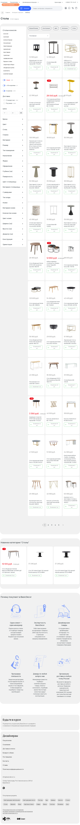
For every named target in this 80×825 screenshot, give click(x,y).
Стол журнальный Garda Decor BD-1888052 (36, 304)
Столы (5, 804)
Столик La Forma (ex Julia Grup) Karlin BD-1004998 (35, 104)
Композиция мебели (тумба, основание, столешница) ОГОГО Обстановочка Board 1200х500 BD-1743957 (70, 459)
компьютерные (7, 40)
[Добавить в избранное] (42, 43)
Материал (65, 28)
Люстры (40, 800)
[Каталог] (24, 8)
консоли (5, 34)
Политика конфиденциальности (13, 769)
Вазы (19, 804)
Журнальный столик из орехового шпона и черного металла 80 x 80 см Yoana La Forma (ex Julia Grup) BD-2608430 (35, 145)
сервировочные (8, 58)
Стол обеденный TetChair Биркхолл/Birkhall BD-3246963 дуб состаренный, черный (11, 570)
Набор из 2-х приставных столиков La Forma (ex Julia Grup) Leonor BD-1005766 (71, 63)
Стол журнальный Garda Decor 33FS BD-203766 (71, 304)
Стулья (68, 800)
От (4, 113)
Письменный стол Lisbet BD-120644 (34, 382)
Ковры (38, 804)
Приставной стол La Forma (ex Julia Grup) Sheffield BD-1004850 (70, 186)
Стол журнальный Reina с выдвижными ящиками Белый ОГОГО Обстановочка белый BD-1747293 (53, 102)
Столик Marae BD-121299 (52, 63)
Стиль (74, 28)
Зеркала (12, 804)
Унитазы (52, 804)
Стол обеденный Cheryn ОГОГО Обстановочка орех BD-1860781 (36, 264)
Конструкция (46, 28)
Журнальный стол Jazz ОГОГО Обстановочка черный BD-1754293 (35, 62)
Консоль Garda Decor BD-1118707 (53, 419)
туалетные (6, 55)
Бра (47, 800)
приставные (6, 52)
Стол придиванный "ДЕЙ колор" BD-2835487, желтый (71, 104)
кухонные (6, 37)
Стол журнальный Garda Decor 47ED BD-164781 (53, 148)
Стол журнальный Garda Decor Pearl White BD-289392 (53, 460)
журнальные (7, 49)
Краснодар (59, 2)
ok (21, 113)
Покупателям (7, 740)
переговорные (7, 46)
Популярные (38, 36)
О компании (6, 745)
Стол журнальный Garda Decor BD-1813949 (53, 342)
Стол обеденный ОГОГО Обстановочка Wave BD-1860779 (54, 380)
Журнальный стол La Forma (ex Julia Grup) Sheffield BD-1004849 (70, 341)
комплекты (6, 71)
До (13, 113)
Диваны (53, 800)
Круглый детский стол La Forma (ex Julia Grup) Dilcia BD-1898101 (35, 502)
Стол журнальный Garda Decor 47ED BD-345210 (36, 461)
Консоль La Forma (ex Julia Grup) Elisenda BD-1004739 (53, 502)
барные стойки (7, 61)
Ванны (45, 804)
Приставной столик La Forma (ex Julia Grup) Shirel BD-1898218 (35, 186)
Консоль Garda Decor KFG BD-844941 (70, 419)
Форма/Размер (33, 28)
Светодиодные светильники (12, 800)
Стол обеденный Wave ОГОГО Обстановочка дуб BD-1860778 (35, 341)
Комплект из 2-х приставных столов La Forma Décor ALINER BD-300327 (71, 499)
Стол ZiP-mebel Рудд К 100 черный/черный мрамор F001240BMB (65, 571)
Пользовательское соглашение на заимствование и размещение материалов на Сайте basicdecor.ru (18, 811)
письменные (7, 43)
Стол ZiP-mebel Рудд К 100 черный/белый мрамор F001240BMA (38, 571)
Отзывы (5, 765)
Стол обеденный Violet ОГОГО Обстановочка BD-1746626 (53, 303)
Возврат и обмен (8, 753)
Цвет (56, 28)
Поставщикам (7, 757)
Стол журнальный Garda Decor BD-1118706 (71, 265)
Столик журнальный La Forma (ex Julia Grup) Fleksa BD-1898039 (53, 186)
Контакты (6, 761)
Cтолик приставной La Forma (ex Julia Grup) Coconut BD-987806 (35, 224)
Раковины (60, 804)
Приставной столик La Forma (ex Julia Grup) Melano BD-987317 (70, 224)
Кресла (60, 800)
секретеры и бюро (8, 64)
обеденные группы (8, 67)
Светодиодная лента (29, 800)
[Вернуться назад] (2, 12)
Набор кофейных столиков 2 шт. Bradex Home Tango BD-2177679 (53, 264)
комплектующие (8, 74)
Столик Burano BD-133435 (69, 381)
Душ (67, 804)
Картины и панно (29, 804)
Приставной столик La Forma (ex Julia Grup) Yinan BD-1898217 (70, 147)
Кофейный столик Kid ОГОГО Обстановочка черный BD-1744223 (35, 418)
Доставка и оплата (9, 749)
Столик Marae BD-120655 (52, 225)
